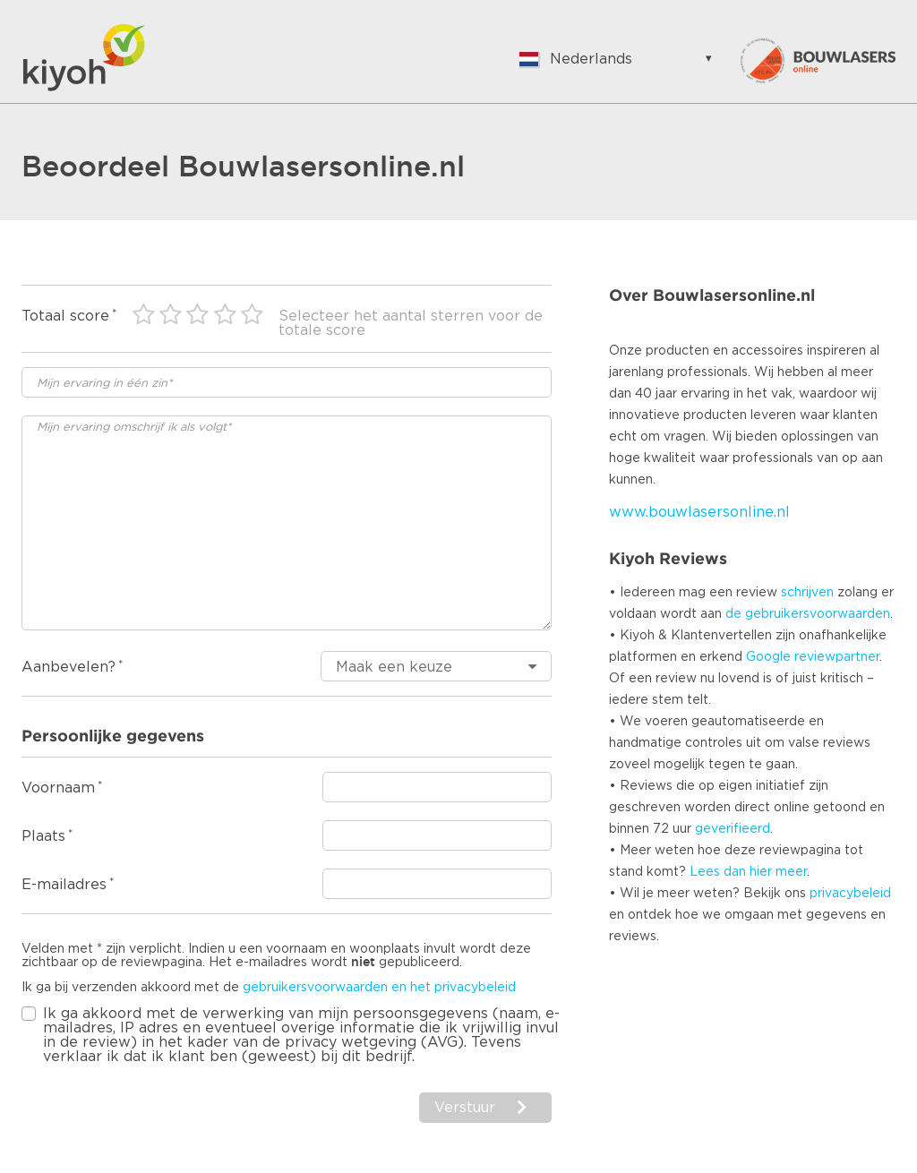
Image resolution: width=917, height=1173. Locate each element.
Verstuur (464, 1107)
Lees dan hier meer (748, 872)
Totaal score (65, 316)
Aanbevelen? (68, 667)
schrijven (807, 592)
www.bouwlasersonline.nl (699, 512)
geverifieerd (732, 829)
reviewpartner (836, 657)
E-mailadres (64, 885)
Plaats (43, 836)
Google (768, 657)
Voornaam (58, 788)
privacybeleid (850, 893)
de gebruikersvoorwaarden (807, 614)
